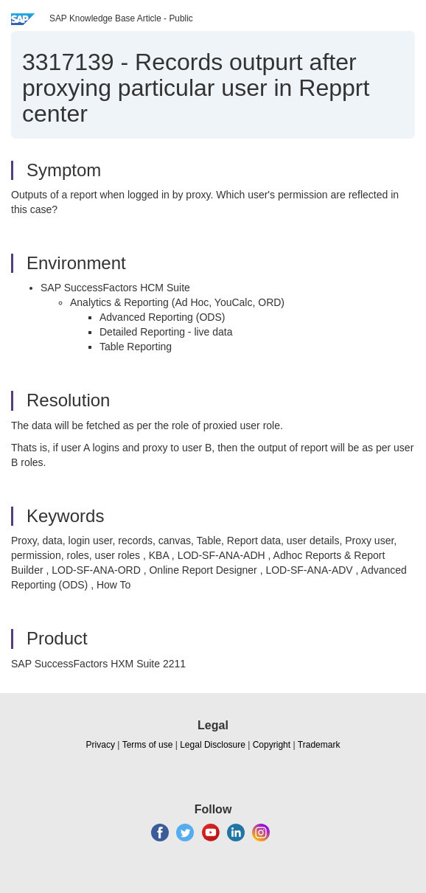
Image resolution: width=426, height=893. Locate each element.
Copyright (271, 745)
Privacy (100, 745)
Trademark (319, 745)
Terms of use (147, 745)
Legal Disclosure (212, 745)
